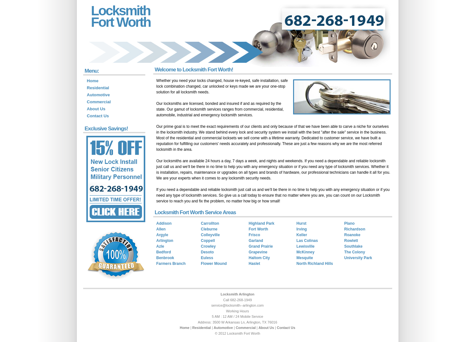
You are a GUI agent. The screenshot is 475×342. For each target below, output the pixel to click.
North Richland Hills (315, 263)
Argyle (162, 235)
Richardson (354, 229)
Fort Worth (121, 22)
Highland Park (262, 223)
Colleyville (210, 235)
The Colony (354, 252)
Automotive (98, 94)
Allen (161, 229)
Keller (302, 235)
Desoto (207, 252)
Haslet (254, 263)
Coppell (208, 240)
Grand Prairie (261, 246)
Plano (349, 223)
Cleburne (209, 229)
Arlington (164, 240)
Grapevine (258, 252)
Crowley (208, 246)
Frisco (254, 235)
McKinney (306, 252)
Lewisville (306, 246)
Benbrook (165, 258)
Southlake (353, 246)
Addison (164, 223)
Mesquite (305, 258)
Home (92, 80)
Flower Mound (214, 263)
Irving (302, 229)
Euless (207, 258)
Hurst (301, 223)
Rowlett (351, 240)
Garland (256, 240)
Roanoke (352, 235)
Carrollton (210, 223)
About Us (96, 108)
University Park (358, 258)
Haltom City (259, 258)
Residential (98, 87)
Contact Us (98, 115)
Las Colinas (307, 240)
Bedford (163, 252)
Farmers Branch (171, 263)
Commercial (99, 101)
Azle (160, 246)
